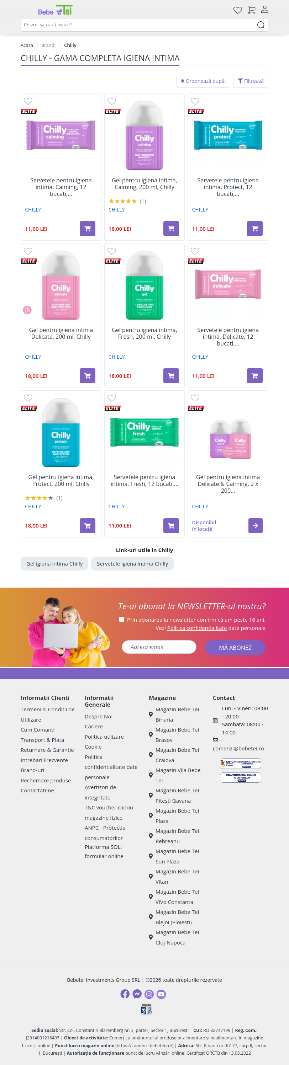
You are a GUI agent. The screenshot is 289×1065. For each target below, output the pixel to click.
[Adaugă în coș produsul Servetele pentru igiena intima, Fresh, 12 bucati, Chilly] (171, 525)
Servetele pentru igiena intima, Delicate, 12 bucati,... (227, 337)
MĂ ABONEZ (235, 648)
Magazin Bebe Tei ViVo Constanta (174, 896)
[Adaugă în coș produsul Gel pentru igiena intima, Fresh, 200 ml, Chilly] (171, 375)
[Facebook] (125, 994)
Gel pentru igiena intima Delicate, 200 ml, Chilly (61, 333)
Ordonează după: (203, 80)
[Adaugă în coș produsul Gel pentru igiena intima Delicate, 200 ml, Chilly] (87, 375)
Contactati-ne (37, 790)
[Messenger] (137, 994)
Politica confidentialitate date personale (111, 767)
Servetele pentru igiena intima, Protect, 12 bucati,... (227, 187)
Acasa (27, 45)
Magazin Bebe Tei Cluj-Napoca (174, 937)
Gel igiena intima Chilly (54, 563)
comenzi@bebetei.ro (238, 748)
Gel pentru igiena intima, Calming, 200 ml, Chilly (144, 184)
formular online (104, 856)
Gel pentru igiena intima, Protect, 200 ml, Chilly (61, 480)
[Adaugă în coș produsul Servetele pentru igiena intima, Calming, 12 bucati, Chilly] (87, 228)
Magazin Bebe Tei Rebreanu (174, 836)
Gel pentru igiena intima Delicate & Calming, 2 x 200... (228, 484)
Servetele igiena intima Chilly (132, 563)
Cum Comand (38, 729)
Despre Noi (98, 716)
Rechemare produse (46, 780)
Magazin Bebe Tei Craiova (174, 755)
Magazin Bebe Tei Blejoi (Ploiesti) (174, 917)
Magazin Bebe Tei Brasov (174, 734)
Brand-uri (32, 770)
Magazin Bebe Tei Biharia (174, 714)
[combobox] (144, 25)
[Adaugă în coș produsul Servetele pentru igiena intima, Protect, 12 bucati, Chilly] (255, 228)
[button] (255, 525)
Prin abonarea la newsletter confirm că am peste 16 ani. (196, 619)
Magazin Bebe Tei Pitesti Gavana (174, 795)
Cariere (94, 726)
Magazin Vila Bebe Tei (175, 775)
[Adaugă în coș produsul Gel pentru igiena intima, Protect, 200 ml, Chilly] (87, 525)
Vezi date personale (211, 627)
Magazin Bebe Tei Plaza (174, 815)
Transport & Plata (42, 739)
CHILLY (33, 209)
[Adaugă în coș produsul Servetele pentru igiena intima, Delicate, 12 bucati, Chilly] (255, 375)
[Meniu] (26, 10)
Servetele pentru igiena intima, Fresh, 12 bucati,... (144, 480)
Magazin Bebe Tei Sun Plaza (174, 856)
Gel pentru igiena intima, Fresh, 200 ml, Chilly (144, 333)
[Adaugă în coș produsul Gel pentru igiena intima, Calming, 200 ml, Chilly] (171, 228)
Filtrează (251, 80)
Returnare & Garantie (47, 749)
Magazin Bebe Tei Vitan (174, 876)
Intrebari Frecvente (44, 760)
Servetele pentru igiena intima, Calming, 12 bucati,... (60, 187)
